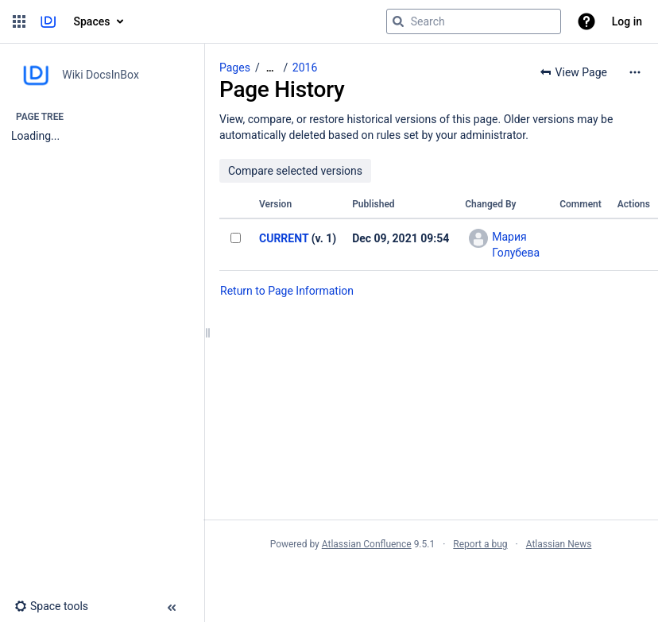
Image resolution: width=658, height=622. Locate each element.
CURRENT (283, 238)
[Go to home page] (48, 21)
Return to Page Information (287, 290)
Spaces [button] (92, 21)
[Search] (398, 21)
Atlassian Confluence (367, 544)
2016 (304, 67)
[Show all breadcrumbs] (270, 68)
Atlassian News (559, 544)
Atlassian (431, 579)
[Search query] (473, 21)
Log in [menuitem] (627, 21)
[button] (19, 21)
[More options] (635, 72)
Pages (234, 67)
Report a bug (480, 544)
